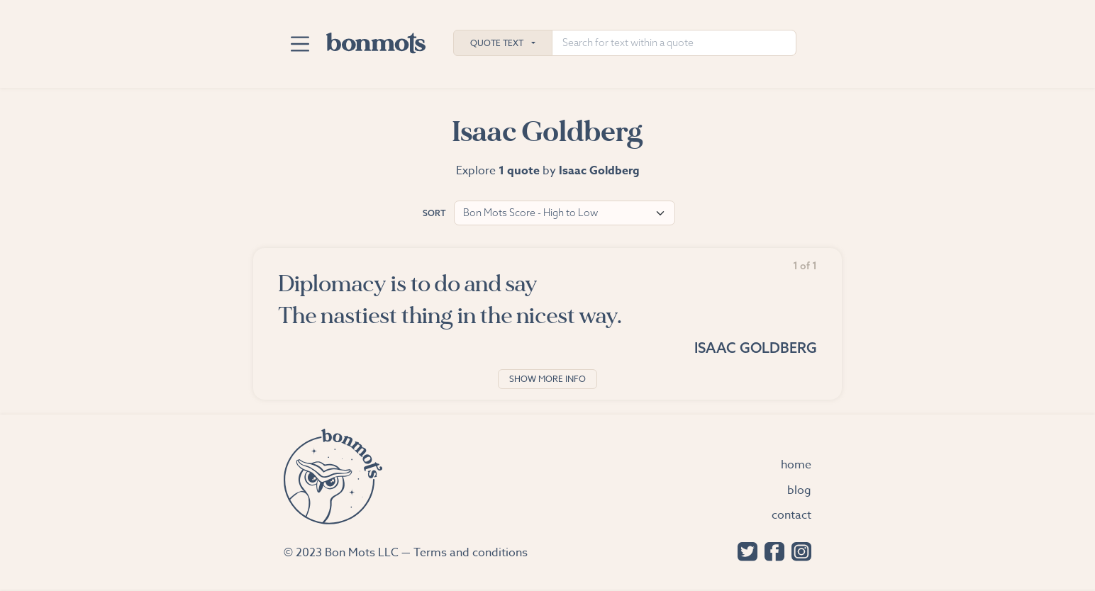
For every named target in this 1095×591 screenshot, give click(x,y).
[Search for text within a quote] (674, 43)
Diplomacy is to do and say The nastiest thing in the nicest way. (450, 300)
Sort (434, 213)
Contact (791, 515)
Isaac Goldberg (755, 347)
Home (796, 464)
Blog (799, 490)
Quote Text (496, 43)
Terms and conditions (470, 552)
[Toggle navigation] (299, 44)
